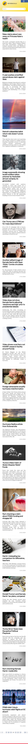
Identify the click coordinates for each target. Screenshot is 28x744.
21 (15, 732)
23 (20, 732)
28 (25, 732)
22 (18, 732)
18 (8, 732)
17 (6, 732)
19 (11, 732)
